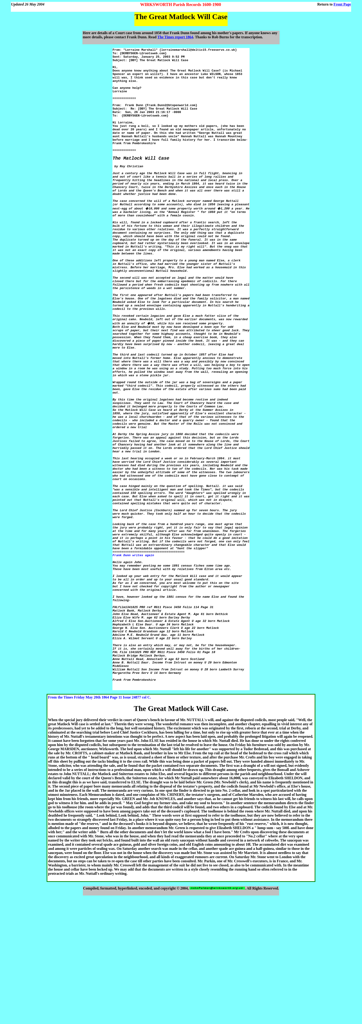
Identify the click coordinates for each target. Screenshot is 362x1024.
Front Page (342, 4)
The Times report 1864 (175, 37)
